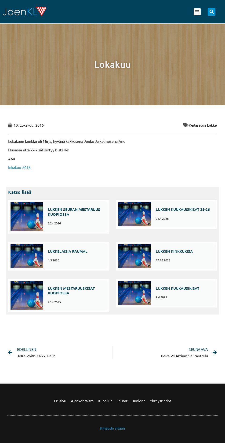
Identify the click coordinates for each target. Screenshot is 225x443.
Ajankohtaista (82, 400)
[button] (197, 11)
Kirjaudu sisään (112, 428)
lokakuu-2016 (19, 167)
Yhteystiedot (160, 400)
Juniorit (138, 400)
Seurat (121, 400)
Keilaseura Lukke (203, 125)
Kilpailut (105, 400)
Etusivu (60, 400)
